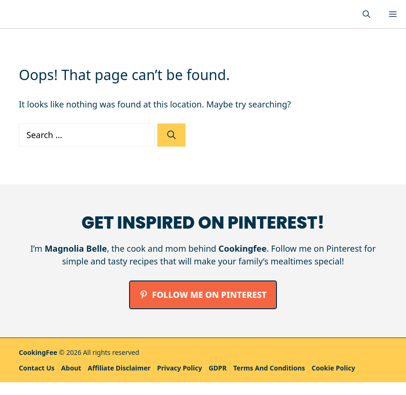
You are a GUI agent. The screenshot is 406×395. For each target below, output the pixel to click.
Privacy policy (179, 367)
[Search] (171, 135)
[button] (366, 14)
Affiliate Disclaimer (119, 367)
